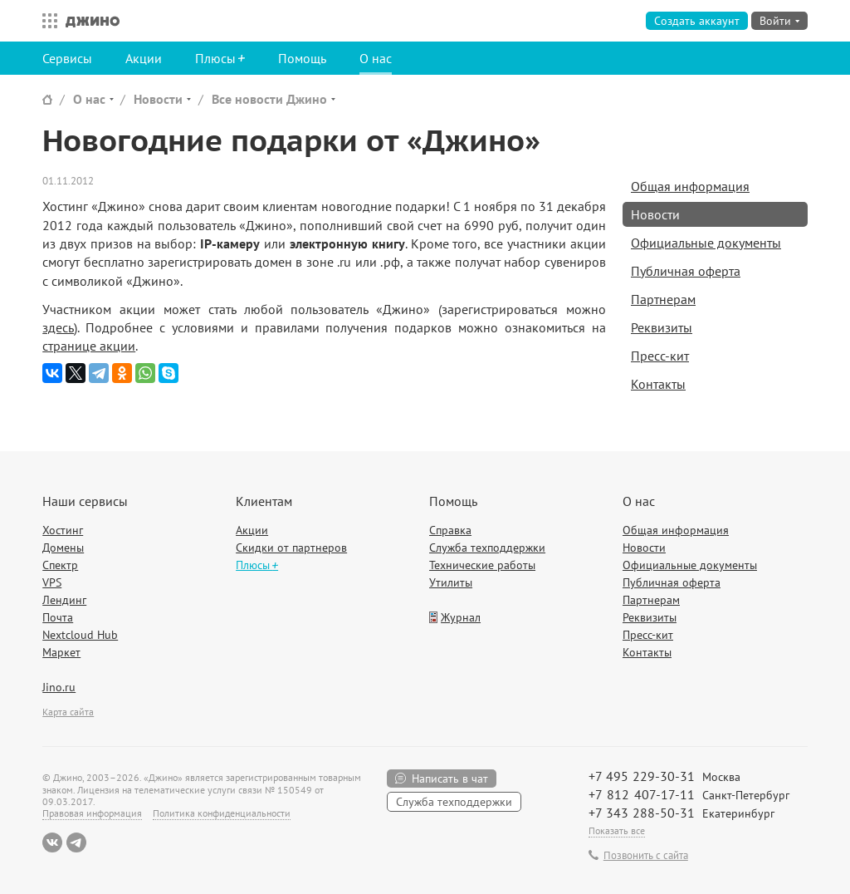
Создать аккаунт (697, 20)
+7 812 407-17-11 (642, 794)
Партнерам (663, 299)
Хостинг (62, 530)
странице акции (88, 345)
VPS (51, 582)
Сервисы (67, 58)
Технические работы (482, 565)
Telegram (76, 842)
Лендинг (64, 599)
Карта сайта (68, 711)
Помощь (302, 58)
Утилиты (450, 582)
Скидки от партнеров (291, 547)
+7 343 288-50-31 (642, 812)
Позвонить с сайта (645, 855)
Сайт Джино (47, 99)
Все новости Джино (269, 99)
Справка (450, 530)
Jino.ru (59, 687)
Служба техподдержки (487, 547)
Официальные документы (706, 242)
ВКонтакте (52, 842)
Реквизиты (661, 327)
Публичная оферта (685, 271)
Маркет (61, 652)
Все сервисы (46, 21)
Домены (63, 547)
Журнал (461, 617)
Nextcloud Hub (80, 634)
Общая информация (690, 186)
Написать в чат (450, 778)
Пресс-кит (660, 355)
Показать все (617, 830)
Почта (57, 617)
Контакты (658, 384)
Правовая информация (92, 813)
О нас (375, 58)
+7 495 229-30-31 (642, 776)
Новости (158, 99)
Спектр (60, 565)
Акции (143, 58)
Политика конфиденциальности (222, 813)
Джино (93, 20)
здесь (58, 327)
